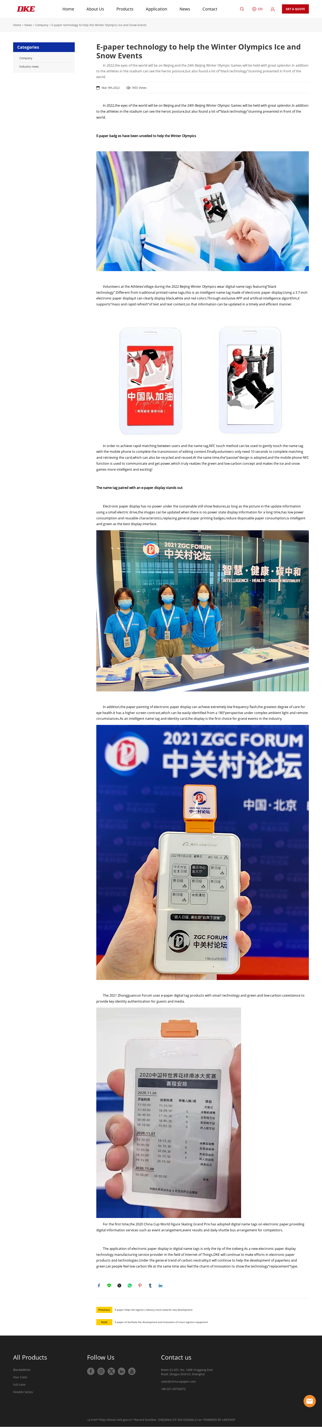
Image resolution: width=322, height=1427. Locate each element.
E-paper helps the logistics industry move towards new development (153, 1311)
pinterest (140, 1286)
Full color (19, 1386)
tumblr (151, 1286)
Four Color (20, 1378)
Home (68, 9)
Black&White (21, 1371)
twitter (120, 1286)
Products (124, 9)
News (184, 9)
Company (41, 25)
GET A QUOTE (295, 9)
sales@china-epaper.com (178, 1382)
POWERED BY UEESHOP (219, 1421)
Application (156, 9)
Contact (209, 9)
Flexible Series (23, 1393)
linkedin (161, 1286)
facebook (99, 1286)
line (110, 1286)
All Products (30, 1358)
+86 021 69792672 (173, 1390)
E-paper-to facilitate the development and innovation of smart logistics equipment (161, 1323)
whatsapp (130, 1286)
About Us (95, 9)
